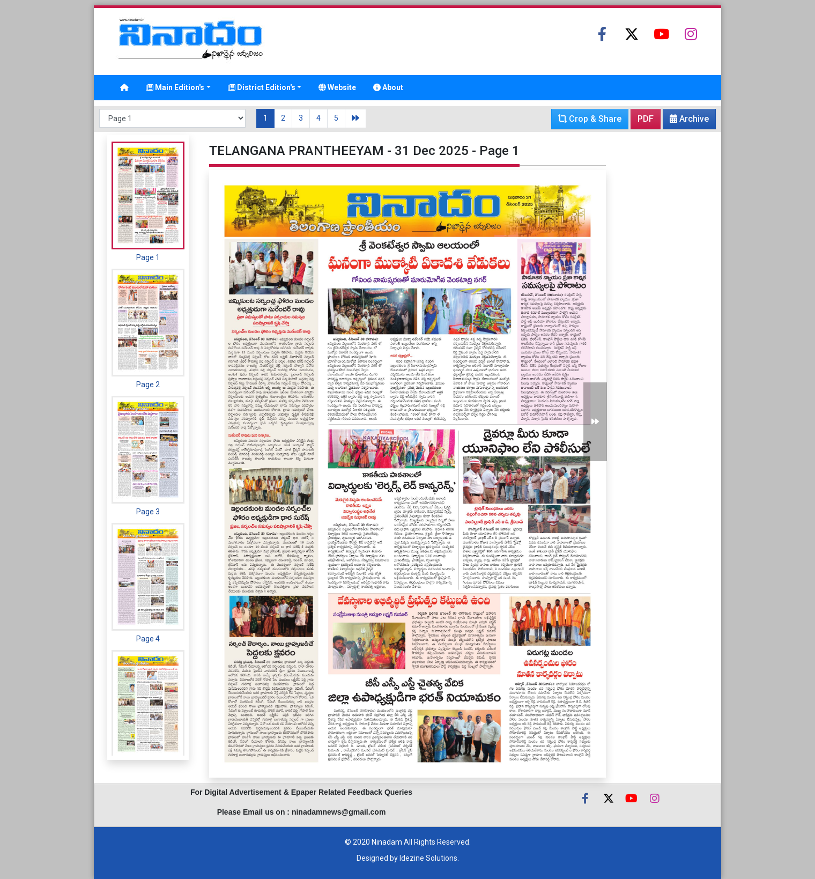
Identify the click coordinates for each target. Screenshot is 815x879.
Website (337, 87)
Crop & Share (589, 119)
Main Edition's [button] (175, 87)
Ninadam (387, 842)
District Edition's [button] (261, 87)
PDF (646, 119)
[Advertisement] (662, 295)
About (388, 87)
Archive (686, 121)
